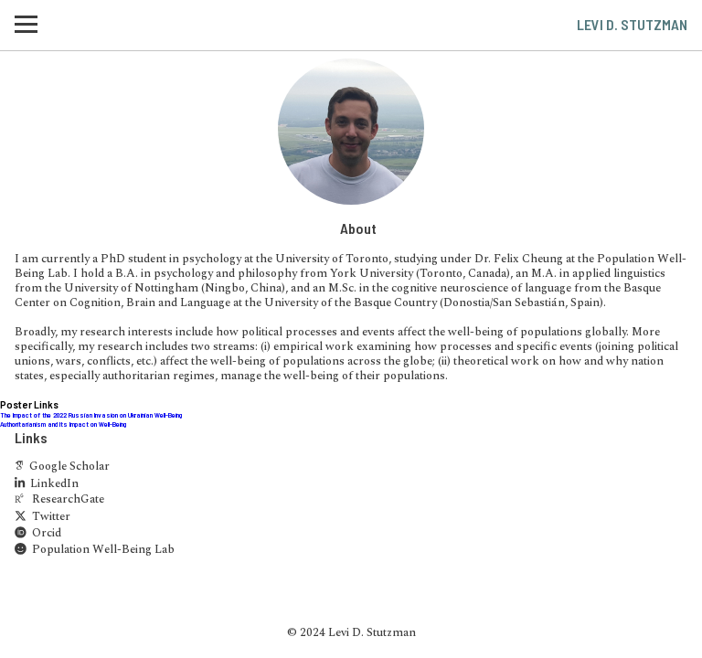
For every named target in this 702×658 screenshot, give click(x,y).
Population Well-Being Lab (95, 550)
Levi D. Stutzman (632, 24)
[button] (26, 25)
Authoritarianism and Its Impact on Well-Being (63, 424)
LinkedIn (47, 485)
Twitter (42, 517)
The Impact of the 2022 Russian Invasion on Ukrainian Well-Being (91, 414)
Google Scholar (62, 468)
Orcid (38, 534)
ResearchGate (59, 501)
